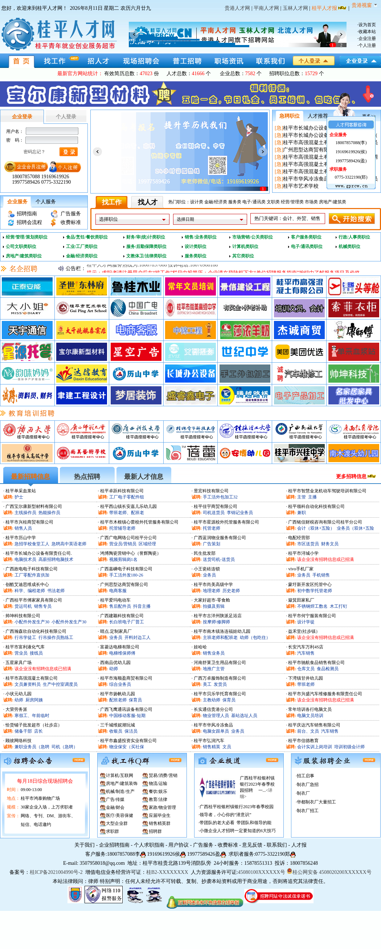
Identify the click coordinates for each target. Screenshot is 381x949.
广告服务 (71, 213)
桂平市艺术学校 (301, 186)
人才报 (299, 845)
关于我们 (84, 845)
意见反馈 (252, 845)
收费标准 (71, 222)
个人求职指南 (149, 845)
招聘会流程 (29, 222)
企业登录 (22, 116)
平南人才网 (266, 8)
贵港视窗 (364, 5)
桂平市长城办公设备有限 (311, 128)
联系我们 (277, 845)
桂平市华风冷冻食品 (306, 179)
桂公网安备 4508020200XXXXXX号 (329, 872)
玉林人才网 (295, 8)
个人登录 (66, 116)
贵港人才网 (237, 8)
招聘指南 (27, 213)
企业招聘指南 (114, 845)
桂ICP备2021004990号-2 (56, 872)
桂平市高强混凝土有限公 (311, 142)
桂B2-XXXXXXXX (167, 872)
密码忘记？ (34, 151)
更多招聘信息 (351, 476)
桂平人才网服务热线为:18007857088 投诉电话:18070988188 (152, 268)
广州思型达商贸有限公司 (311, 149)
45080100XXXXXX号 (261, 872)
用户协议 (178, 845)
